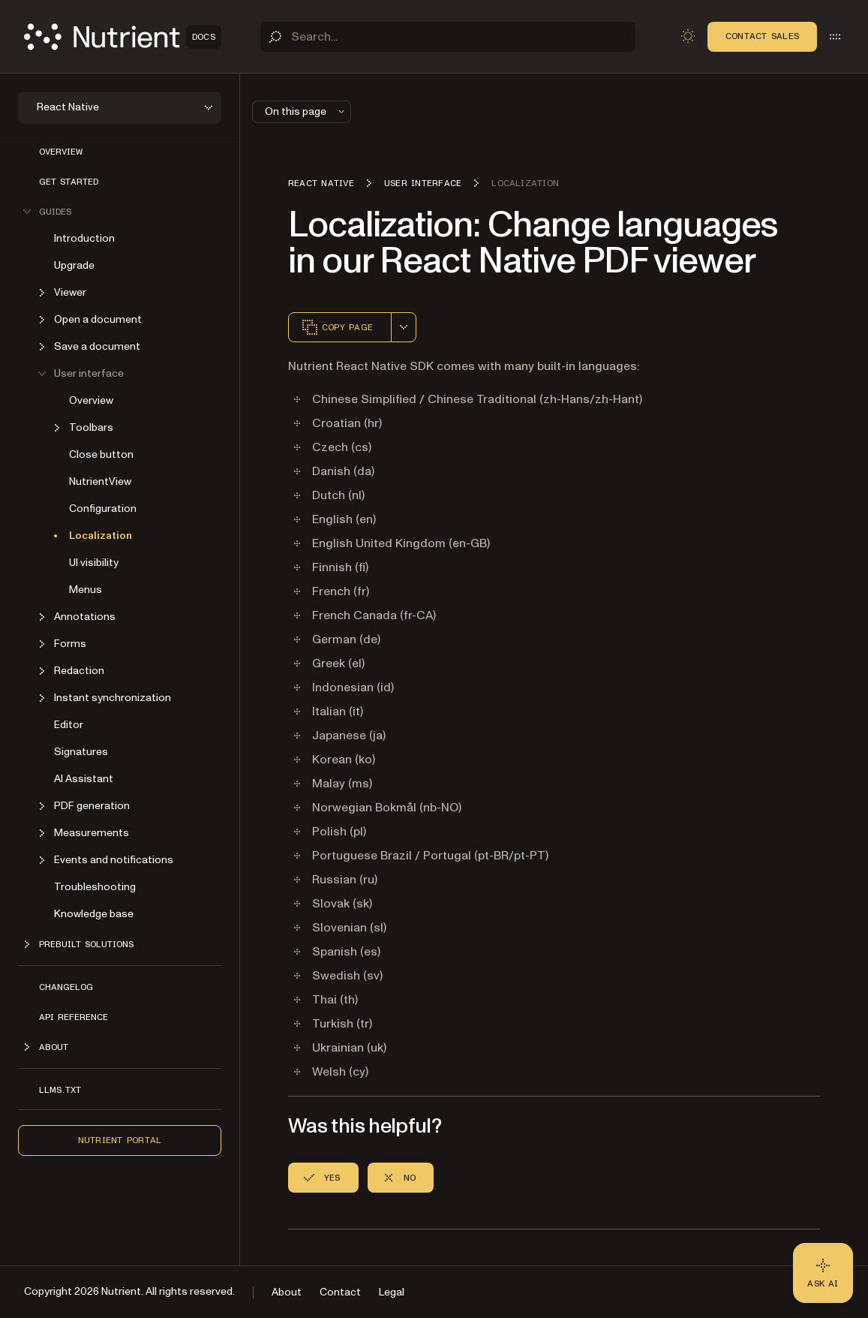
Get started (68, 181)
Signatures (81, 752)
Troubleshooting (95, 887)
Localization (100, 535)
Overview (61, 151)
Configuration (103, 508)
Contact (340, 1292)
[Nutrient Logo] (122, 36)
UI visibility (94, 562)
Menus (85, 589)
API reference (73, 1017)
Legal (391, 1292)
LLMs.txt (60, 1089)
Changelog (66, 987)
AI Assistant (83, 779)
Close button (101, 454)
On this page (306, 111)
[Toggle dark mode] (687, 36)
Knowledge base (94, 914)
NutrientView (100, 481)
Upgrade (74, 265)
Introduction (84, 238)
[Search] (447, 37)
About (287, 1292)
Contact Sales (762, 36)
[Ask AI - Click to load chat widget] (823, 1273)
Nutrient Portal (120, 1140)
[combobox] (403, 327)
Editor (68, 725)
